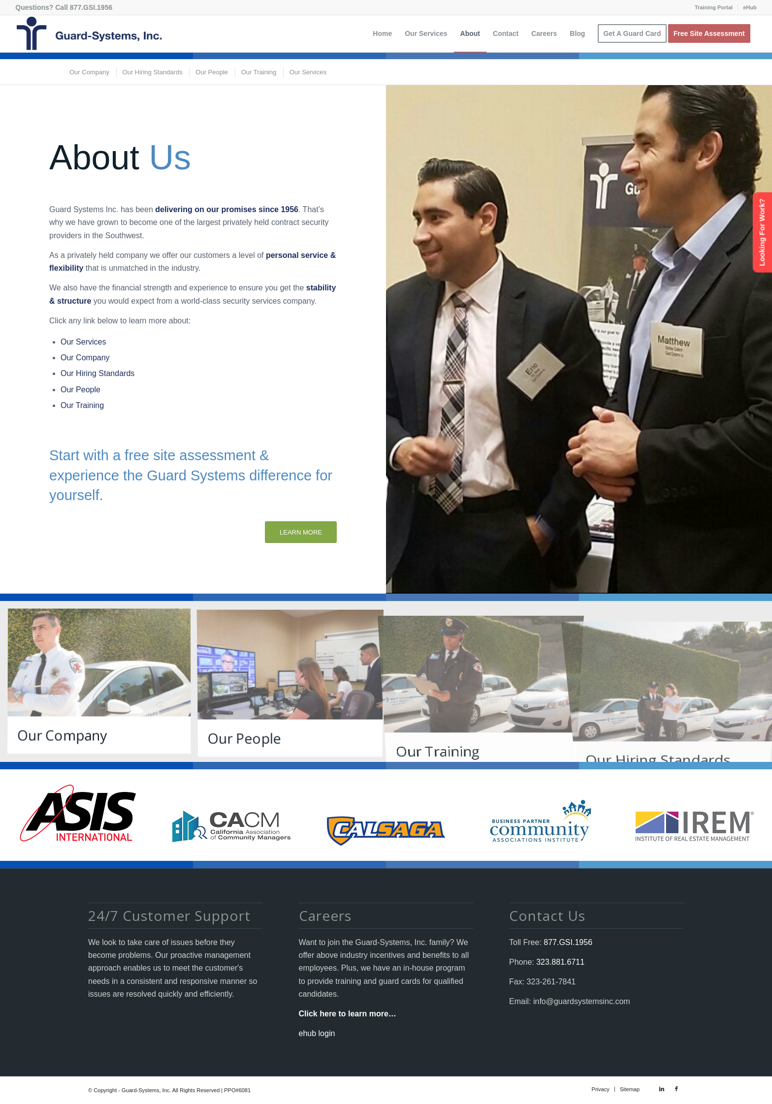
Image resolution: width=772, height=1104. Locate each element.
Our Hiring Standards (97, 373)
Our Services (83, 342)
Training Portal (714, 7)
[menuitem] (714, 7)
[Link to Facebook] (676, 1088)
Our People (80, 389)
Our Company (85, 357)
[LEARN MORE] (301, 532)
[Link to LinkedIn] (661, 1088)
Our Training (82, 405)
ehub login (317, 1033)
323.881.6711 (559, 962)
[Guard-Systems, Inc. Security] (88, 33)
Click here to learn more (343, 1013)
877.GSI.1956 (91, 7)
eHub (750, 7)
